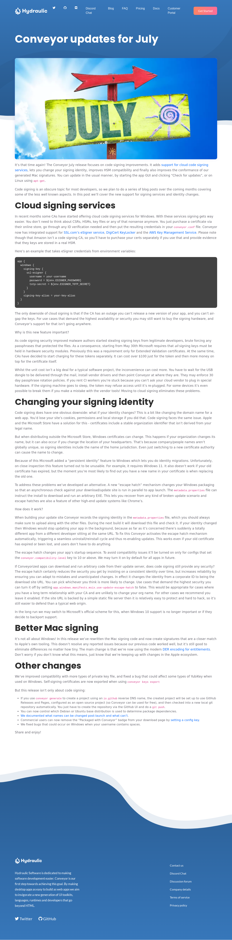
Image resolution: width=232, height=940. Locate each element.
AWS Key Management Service (172, 232)
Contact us (176, 865)
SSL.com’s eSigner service (84, 232)
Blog (111, 8)
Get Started (205, 11)
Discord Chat (91, 10)
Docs (156, 8)
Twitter (23, 918)
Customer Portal (174, 10)
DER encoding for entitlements (186, 649)
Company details (180, 889)
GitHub (47, 918)
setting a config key (185, 720)
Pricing (140, 8)
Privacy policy (178, 905)
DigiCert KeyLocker (120, 232)
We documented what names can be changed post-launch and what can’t (74, 715)
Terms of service (180, 897)
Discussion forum (181, 881)
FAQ (125, 8)
